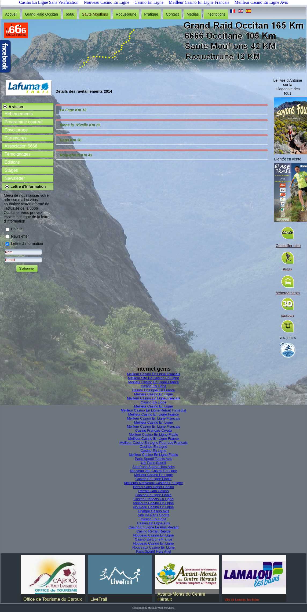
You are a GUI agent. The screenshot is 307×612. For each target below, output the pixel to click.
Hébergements (19, 114)
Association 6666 (21, 146)
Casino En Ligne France (153, 539)
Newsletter (15, 178)
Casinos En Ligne (153, 447)
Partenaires (16, 138)
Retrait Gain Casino (153, 491)
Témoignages (18, 154)
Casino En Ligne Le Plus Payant (153, 527)
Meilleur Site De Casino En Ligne (153, 378)
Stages (11, 170)
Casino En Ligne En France (153, 390)
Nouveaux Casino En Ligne (153, 547)
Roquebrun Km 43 (76, 155)
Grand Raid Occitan (41, 14)
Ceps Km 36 (70, 140)
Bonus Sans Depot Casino (153, 487)
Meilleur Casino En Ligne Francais (153, 374)
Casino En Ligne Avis (153, 523)
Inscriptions (215, 14)
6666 (70, 14)
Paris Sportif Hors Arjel (153, 551)
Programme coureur (24, 122)
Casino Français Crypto (153, 430)
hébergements (288, 293)
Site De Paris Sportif (153, 515)
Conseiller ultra (288, 246)
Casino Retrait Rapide (153, 531)
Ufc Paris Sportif (153, 463)
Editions (12, 162)
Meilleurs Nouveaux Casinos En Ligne (153, 483)
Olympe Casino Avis (153, 511)
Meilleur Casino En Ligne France (153, 382)
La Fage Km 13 (73, 110)
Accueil (11, 14)
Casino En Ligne (153, 386)
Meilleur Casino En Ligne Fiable (153, 434)
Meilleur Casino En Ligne (153, 394)
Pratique (151, 14)
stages (287, 269)
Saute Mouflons (95, 14)
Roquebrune (126, 14)
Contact (172, 14)
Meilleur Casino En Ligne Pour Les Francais (153, 443)
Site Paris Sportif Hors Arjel (154, 467)
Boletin (17, 229)
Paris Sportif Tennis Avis (153, 459)
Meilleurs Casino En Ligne (153, 503)
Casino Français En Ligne (154, 499)
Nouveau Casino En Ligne (153, 507)
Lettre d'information (27, 243)
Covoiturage (16, 130)
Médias (193, 14)
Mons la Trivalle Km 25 (80, 125)
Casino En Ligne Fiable (153, 479)
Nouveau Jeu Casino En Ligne (153, 471)
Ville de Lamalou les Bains (242, 599)
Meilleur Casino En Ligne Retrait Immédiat (153, 410)
